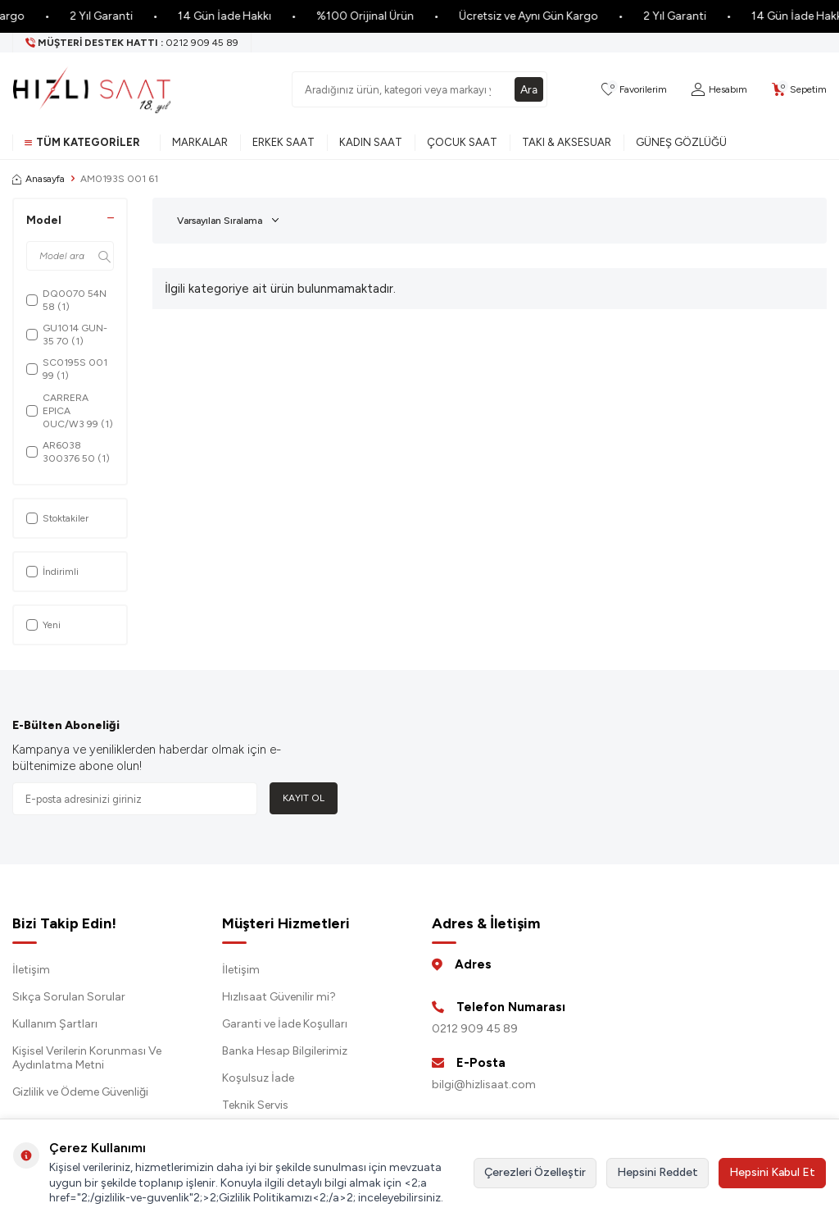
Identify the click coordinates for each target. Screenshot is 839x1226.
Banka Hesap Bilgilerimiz (284, 1051)
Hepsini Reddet (657, 1172)
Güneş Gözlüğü (681, 142)
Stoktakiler (57, 518)
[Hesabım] (719, 90)
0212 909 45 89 (475, 1029)
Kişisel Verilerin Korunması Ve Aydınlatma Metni (86, 1058)
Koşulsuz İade (258, 1078)
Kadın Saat (370, 142)
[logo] (91, 89)
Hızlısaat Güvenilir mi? (279, 997)
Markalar (200, 142)
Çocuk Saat (462, 142)
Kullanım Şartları (55, 1024)
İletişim (31, 970)
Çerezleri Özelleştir (535, 1172)
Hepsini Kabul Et (772, 1172)
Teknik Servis (255, 1105)
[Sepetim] (799, 90)
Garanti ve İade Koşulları (284, 1024)
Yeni (43, 625)
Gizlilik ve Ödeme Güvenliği (80, 1092)
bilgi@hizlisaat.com (484, 1085)
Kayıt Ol (303, 798)
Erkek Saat (283, 142)
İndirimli (52, 571)
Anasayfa (38, 179)
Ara (528, 89)
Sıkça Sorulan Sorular (68, 997)
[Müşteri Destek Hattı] (132, 42)
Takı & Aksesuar (566, 142)
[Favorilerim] (634, 90)
